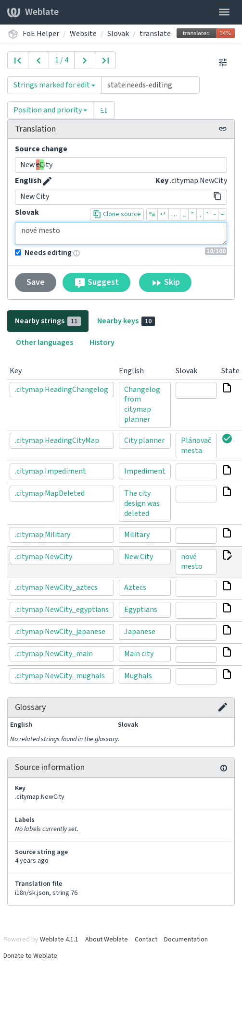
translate (155, 33)
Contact (146, 939)
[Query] (150, 85)
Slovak (118, 33)
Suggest (96, 282)
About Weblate (106, 939)
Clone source (117, 214)
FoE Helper (41, 33)
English (28, 180)
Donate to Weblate (30, 956)
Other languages (44, 342)
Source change (41, 149)
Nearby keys (126, 321)
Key (161, 180)
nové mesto (121, 233)
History (102, 342)
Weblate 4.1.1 (59, 939)
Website (83, 33)
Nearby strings (48, 321)
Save (35, 282)
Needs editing (43, 252)
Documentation (186, 939)
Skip (165, 282)
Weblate (33, 12)
